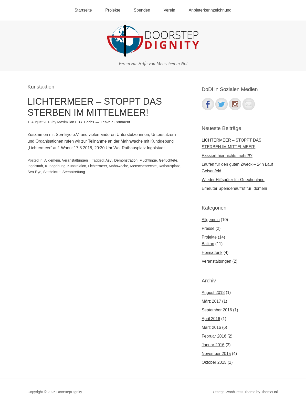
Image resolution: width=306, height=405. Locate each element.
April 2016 (211, 319)
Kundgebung (55, 166)
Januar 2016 (213, 345)
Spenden (142, 10)
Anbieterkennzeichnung (210, 10)
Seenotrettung (73, 172)
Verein (169, 10)
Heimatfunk (212, 252)
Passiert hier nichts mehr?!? (227, 155)
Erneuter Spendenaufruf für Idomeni (234, 188)
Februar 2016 (214, 336)
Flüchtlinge (148, 160)
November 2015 (216, 353)
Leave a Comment (115, 122)
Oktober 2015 (214, 362)
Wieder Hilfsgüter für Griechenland (233, 179)
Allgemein (52, 160)
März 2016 (211, 327)
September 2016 (217, 310)
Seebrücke (51, 172)
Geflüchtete (168, 160)
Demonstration (126, 160)
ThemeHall (270, 392)
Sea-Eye (34, 172)
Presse (208, 228)
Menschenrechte (143, 166)
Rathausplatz (169, 166)
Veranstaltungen (75, 160)
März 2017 (211, 301)
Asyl (108, 160)
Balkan (208, 244)
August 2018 (213, 292)
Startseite (83, 10)
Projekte (112, 10)
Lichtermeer (97, 166)
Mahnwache (118, 166)
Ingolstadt (35, 166)
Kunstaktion (76, 166)
